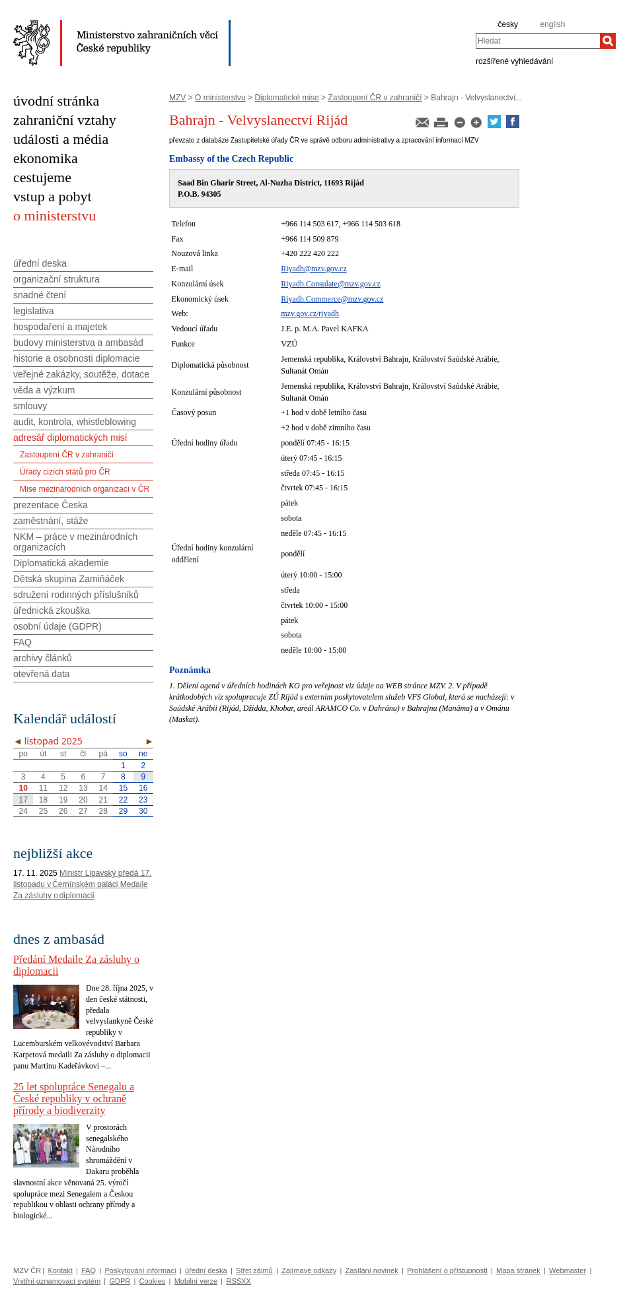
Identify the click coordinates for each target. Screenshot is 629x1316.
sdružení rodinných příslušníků (76, 594)
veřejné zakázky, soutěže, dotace (81, 374)
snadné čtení (39, 295)
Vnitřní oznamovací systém (56, 1281)
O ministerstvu (220, 97)
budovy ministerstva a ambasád (78, 342)
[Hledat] (608, 41)
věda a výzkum (44, 390)
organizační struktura (56, 279)
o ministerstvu (54, 215)
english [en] (552, 24)
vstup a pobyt (52, 196)
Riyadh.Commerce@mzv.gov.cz (332, 299)
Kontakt (60, 1270)
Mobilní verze (195, 1281)
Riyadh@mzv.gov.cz (313, 268)
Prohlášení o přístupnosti (447, 1270)
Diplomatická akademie (61, 563)
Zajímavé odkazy (308, 1270)
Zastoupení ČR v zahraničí (375, 97)
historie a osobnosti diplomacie (76, 358)
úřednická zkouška (51, 610)
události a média (60, 139)
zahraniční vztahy (64, 120)
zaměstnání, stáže (51, 520)
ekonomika (45, 158)
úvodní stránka (56, 100)
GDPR (119, 1281)
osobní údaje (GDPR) (57, 626)
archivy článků (42, 658)
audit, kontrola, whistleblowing (74, 421)
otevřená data (41, 674)
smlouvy (30, 406)
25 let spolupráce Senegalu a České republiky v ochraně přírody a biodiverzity (73, 1098)
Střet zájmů (254, 1270)
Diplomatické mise (286, 97)
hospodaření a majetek (60, 326)
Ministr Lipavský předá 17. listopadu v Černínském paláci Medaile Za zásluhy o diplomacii (82, 884)
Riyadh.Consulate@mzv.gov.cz (330, 283)
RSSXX (238, 1281)
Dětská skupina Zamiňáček (68, 579)
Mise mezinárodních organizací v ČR (84, 489)
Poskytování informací (140, 1270)
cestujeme (42, 177)
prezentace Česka (50, 505)
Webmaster (567, 1270)
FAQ (22, 642)
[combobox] (538, 41)
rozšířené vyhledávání (514, 61)
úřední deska (40, 263)
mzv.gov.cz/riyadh (310, 313)
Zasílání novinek (372, 1270)
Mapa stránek (518, 1270)
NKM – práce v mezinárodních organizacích (75, 541)
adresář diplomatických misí (70, 437)
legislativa (33, 311)
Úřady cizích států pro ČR (65, 472)
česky (508, 24)
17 (22, 800)
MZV (177, 97)
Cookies (152, 1281)
